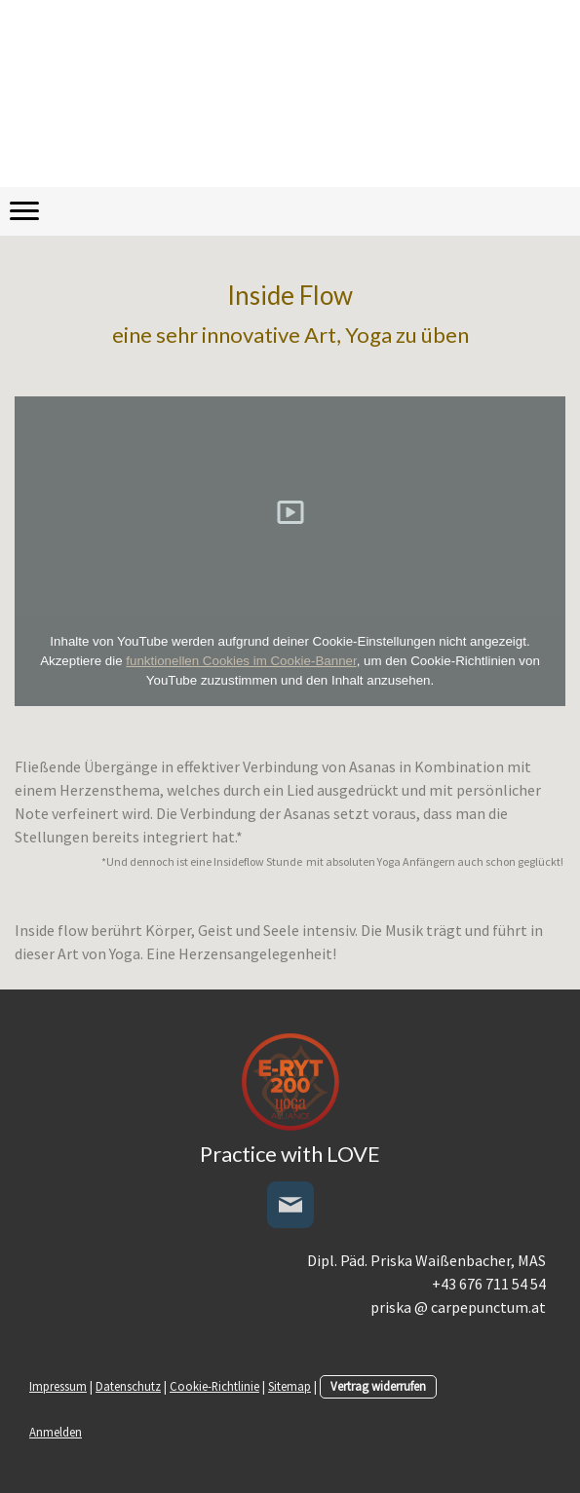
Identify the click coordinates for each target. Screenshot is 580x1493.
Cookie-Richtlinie (214, 1386)
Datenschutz (128, 1386)
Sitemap (289, 1386)
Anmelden (55, 1431)
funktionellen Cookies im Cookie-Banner (241, 660)
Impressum (58, 1386)
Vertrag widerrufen (378, 1386)
